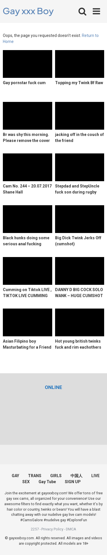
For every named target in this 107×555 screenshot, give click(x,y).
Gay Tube (47, 481)
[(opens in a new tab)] (53, 387)
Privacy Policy (52, 529)
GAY (15, 475)
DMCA (71, 529)
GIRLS (56, 475)
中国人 (76, 475)
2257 (35, 529)
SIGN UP (73, 481)
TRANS (34, 475)
